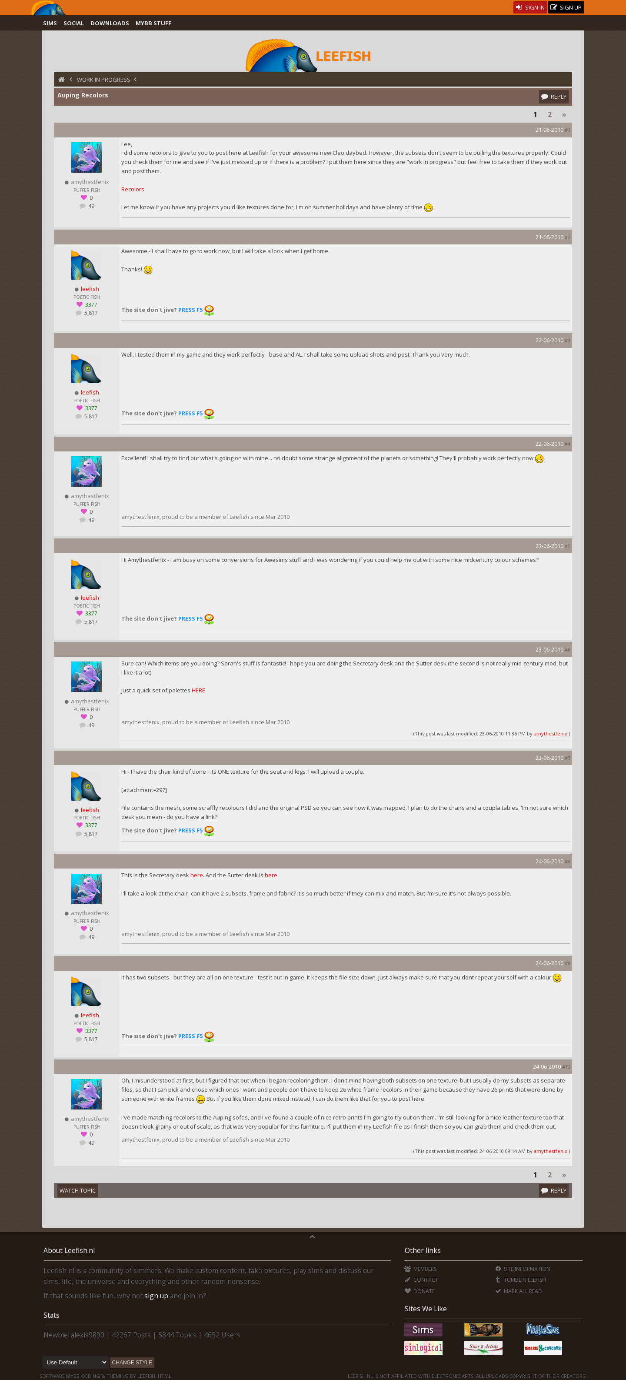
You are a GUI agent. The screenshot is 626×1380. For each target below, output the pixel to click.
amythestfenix (550, 733)
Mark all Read (518, 1291)
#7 (567, 758)
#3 (567, 340)
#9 (567, 963)
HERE (198, 690)
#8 (567, 861)
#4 (567, 444)
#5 (567, 546)
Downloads (109, 23)
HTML (163, 1376)
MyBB (73, 1376)
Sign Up (566, 7)
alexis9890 (87, 1335)
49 (90, 206)
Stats (51, 1315)
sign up (156, 1295)
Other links (423, 1250)
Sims (50, 23)
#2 (567, 237)
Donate (419, 1291)
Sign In (530, 7)
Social (73, 23)
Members (420, 1269)
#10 (566, 1066)
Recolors (132, 189)
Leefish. (146, 1376)
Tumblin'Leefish (520, 1279)
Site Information (522, 1269)
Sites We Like (426, 1308)
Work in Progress (103, 80)
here (196, 875)
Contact (421, 1279)
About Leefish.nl (69, 1250)
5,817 (90, 313)
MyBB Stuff (153, 23)
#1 (567, 130)
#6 (567, 649)
